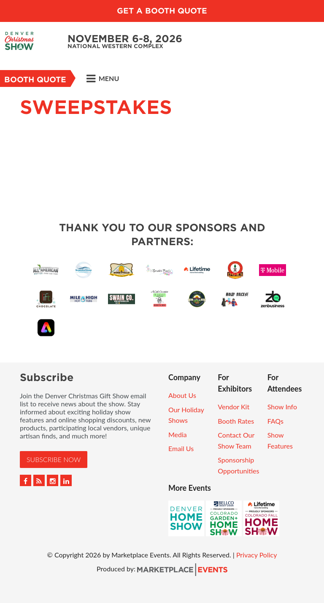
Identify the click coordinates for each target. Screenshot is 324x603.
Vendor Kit (233, 407)
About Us (182, 395)
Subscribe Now (54, 459)
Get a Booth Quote (162, 10)
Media (177, 434)
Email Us (181, 448)
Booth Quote (35, 79)
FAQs (275, 421)
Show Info (282, 407)
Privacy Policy (256, 555)
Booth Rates (236, 421)
